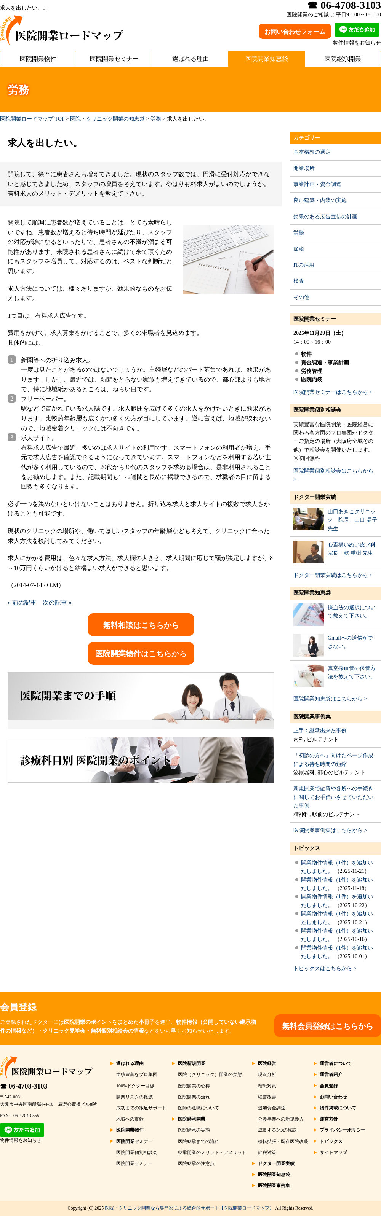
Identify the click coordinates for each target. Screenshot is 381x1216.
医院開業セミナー (114, 59)
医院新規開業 (191, 1063)
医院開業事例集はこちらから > (330, 830)
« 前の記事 (22, 602)
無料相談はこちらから (141, 625)
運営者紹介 (331, 1074)
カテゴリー (306, 138)
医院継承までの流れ (198, 1141)
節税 (298, 249)
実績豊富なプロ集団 (136, 1074)
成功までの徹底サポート (141, 1108)
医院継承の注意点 (196, 1163)
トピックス (306, 848)
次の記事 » (57, 602)
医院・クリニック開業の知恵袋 (107, 119)
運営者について (336, 1063)
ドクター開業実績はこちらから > (332, 575)
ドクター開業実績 (314, 497)
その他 (301, 297)
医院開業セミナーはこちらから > (332, 392)
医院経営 (267, 1063)
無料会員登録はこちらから (327, 1026)
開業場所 (304, 168)
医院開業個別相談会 (317, 410)
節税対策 (267, 1152)
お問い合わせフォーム (294, 32)
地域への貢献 (130, 1119)
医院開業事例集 (312, 716)
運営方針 (329, 1119)
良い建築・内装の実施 (320, 200)
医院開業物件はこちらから (141, 653)
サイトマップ (333, 1152)
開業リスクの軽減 (134, 1097)
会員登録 (329, 1086)
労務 (155, 119)
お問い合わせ (333, 1097)
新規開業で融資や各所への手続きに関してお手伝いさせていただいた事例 (333, 797)
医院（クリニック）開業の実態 (210, 1074)
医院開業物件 (38, 59)
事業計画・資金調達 (317, 184)
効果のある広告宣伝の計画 (325, 217)
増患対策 (267, 1086)
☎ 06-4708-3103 (24, 1086)
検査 (298, 281)
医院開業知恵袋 (266, 59)
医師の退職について (198, 1108)
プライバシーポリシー (342, 1130)
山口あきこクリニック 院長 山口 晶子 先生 (352, 520)
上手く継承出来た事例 (320, 731)
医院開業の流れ (194, 1097)
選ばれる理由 (190, 59)
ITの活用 (303, 265)
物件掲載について (338, 1108)
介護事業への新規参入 (281, 1119)
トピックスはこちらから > (324, 968)
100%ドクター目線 (135, 1086)
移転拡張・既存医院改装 (283, 1141)
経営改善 (267, 1097)
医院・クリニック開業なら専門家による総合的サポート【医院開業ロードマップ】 (189, 1208)
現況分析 (267, 1074)
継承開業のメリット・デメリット (212, 1152)
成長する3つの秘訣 (277, 1130)
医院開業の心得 (194, 1086)
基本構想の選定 (312, 152)
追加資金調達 (271, 1108)
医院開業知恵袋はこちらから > (330, 699)
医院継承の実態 (194, 1130)
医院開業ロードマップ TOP (32, 119)
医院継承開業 (343, 59)
